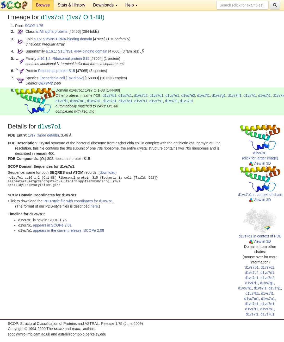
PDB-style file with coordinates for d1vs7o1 (78, 201)
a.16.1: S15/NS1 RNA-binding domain (76, 51)
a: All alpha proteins (51, 31)
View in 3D (260, 163)
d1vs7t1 (171, 101)
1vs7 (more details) (43, 135)
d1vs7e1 (172, 95)
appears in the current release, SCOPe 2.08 (68, 230)
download (107, 172)
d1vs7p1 (109, 101)
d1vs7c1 (125, 95)
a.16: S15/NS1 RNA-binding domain (63, 39)
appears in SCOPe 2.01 (52, 225)
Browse (43, 5)
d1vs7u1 (187, 101)
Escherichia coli (52, 78)
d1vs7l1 (61, 101)
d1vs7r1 (140, 101)
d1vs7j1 (264, 95)
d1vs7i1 (250, 95)
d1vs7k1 (252, 293)
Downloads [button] (105, 5)
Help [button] (131, 5)
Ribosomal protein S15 (56, 71)
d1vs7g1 (219, 95)
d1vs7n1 (94, 101)
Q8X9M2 (45, 83)
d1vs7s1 (156, 101)
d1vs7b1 (109, 95)
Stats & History (71, 5)
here (94, 206)
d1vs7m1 (77, 101)
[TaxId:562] (75, 78)
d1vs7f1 (203, 95)
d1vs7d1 (156, 95)
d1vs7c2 (140, 95)
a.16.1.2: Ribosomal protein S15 (63, 58)
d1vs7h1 (235, 95)
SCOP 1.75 (34, 26)
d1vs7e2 (188, 95)
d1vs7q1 (125, 101)
